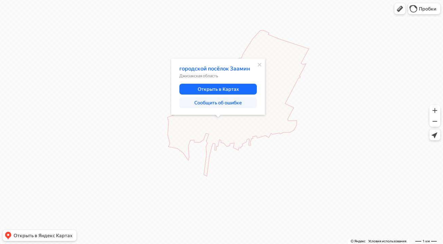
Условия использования (387, 241)
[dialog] (218, 87)
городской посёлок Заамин (214, 68)
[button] (399, 8)
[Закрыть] (259, 64)
